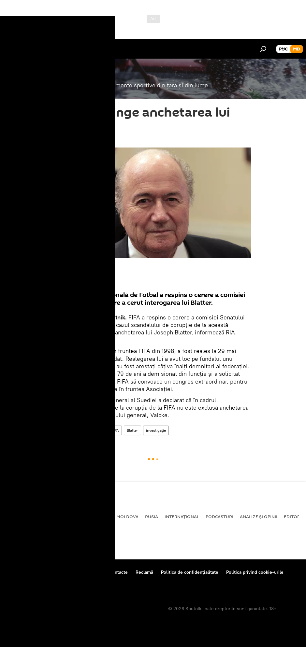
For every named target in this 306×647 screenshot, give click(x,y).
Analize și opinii (258, 516)
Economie (73, 516)
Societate (44, 516)
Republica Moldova (115, 516)
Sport (63, 430)
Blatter (132, 430)
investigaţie (156, 430)
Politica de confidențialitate (189, 572)
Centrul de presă (63, 572)
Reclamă (144, 572)
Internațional (182, 516)
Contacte (118, 572)
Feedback (17, 581)
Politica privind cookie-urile (255, 572)
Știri (79, 430)
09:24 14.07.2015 (73, 139)
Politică (16, 516)
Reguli (94, 572)
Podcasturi (219, 516)
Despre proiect (22, 572)
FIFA (115, 430)
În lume (97, 430)
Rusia (151, 516)
